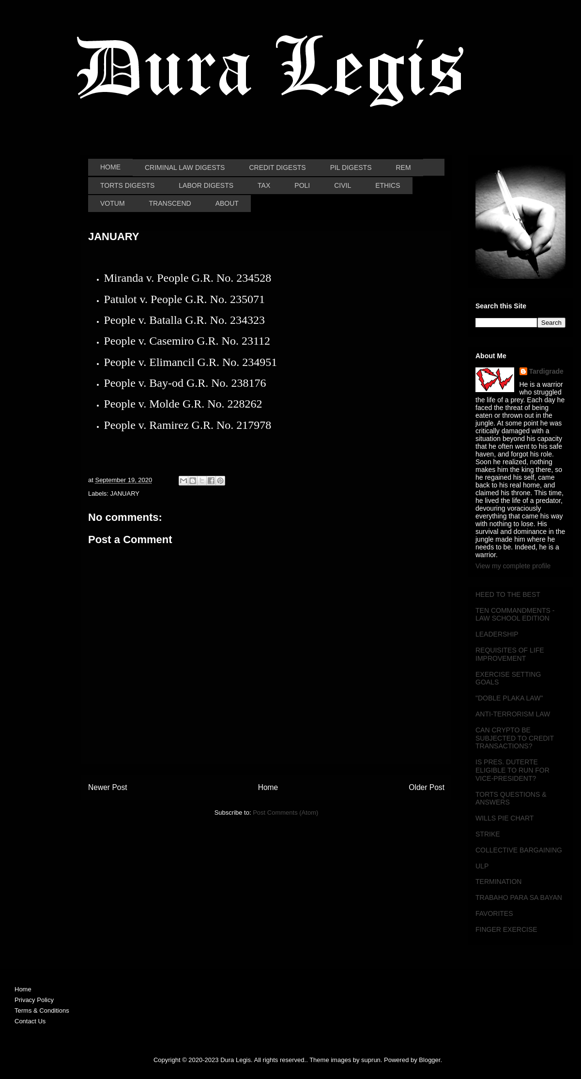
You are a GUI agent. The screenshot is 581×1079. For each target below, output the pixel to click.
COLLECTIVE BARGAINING (518, 850)
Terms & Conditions (42, 1010)
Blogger (429, 1060)
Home (268, 787)
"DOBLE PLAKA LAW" (509, 698)
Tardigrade (546, 371)
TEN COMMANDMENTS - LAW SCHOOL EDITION (514, 615)
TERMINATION (498, 881)
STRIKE (487, 834)
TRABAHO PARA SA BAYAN (518, 897)
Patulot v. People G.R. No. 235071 (184, 299)
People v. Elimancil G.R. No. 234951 (190, 362)
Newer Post (107, 787)
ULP (482, 866)
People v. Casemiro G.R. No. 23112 (187, 340)
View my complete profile (512, 566)
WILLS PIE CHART (504, 818)
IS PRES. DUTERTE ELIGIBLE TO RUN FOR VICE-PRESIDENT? (512, 770)
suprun (371, 1060)
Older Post (426, 787)
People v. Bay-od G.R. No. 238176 (185, 383)
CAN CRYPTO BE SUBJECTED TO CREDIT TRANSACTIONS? (514, 738)
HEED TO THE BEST (507, 594)
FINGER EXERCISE (506, 929)
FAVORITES (494, 913)
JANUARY (124, 493)
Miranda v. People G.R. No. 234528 (188, 278)
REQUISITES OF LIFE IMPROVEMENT (509, 654)
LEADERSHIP (497, 634)
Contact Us (30, 1021)
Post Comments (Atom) (285, 812)
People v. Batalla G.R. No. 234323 (184, 320)
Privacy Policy (34, 999)
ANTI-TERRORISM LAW (512, 714)
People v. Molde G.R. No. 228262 (183, 403)
